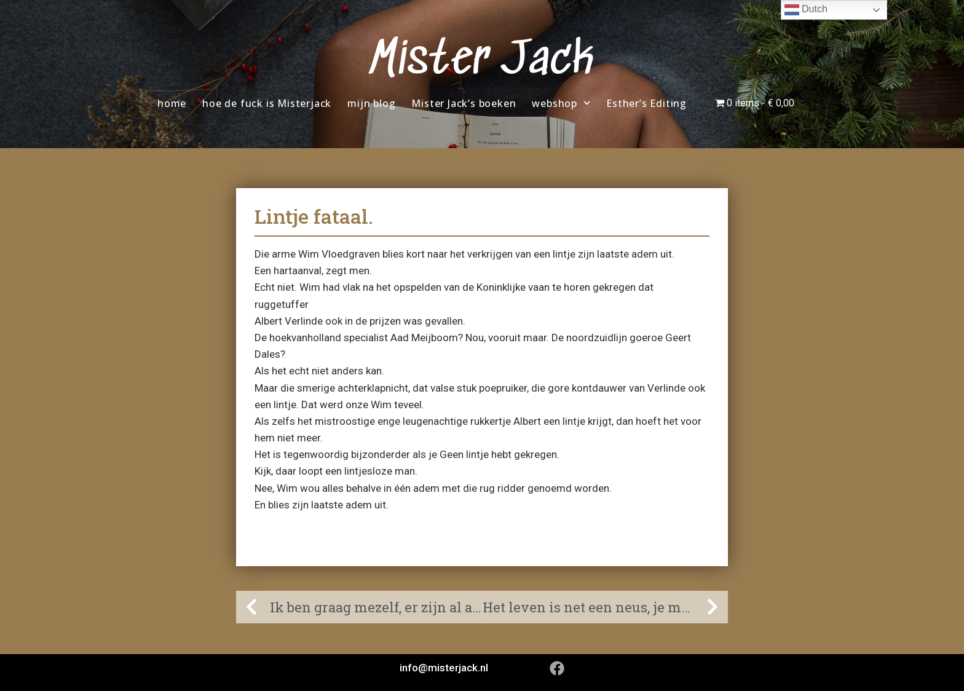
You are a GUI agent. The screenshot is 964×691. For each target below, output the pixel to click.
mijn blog (371, 103)
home (171, 103)
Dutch (806, 9)
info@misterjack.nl (444, 667)
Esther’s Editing (646, 103)
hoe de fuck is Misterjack (266, 103)
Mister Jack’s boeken (463, 103)
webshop (561, 103)
